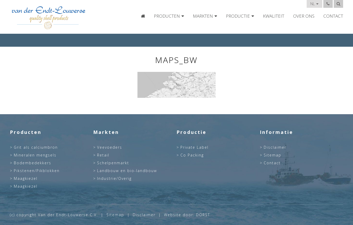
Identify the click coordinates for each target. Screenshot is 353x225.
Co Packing (192, 155)
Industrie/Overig (114, 178)
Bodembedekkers (32, 163)
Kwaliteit (273, 16)
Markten (203, 16)
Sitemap (272, 155)
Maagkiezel (25, 178)
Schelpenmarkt (113, 163)
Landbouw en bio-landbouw (127, 170)
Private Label (194, 147)
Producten (167, 16)
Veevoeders (109, 147)
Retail (103, 155)
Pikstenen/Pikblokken (37, 170)
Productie (238, 16)
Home (143, 16)
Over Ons (303, 16)
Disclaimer (275, 147)
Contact (333, 16)
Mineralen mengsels (35, 155)
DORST (203, 214)
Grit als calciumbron (36, 147)
